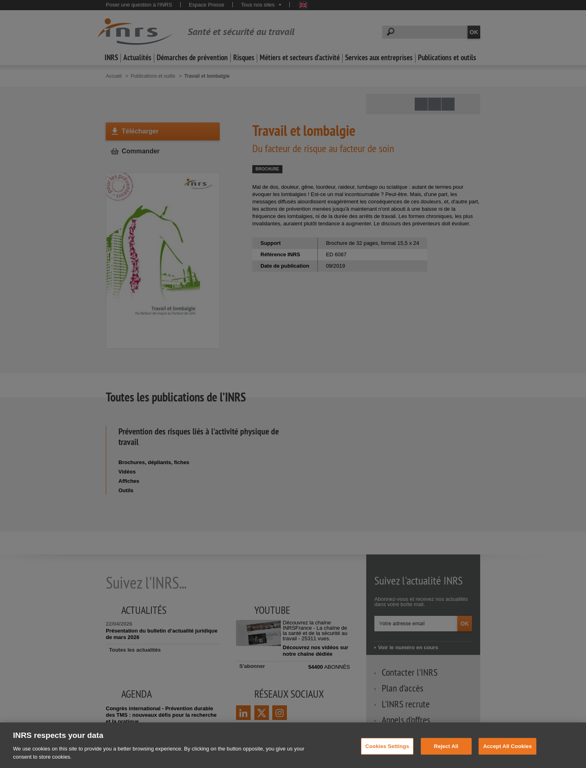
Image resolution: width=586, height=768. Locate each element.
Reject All (446, 754)
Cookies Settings (387, 754)
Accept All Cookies (507, 754)
